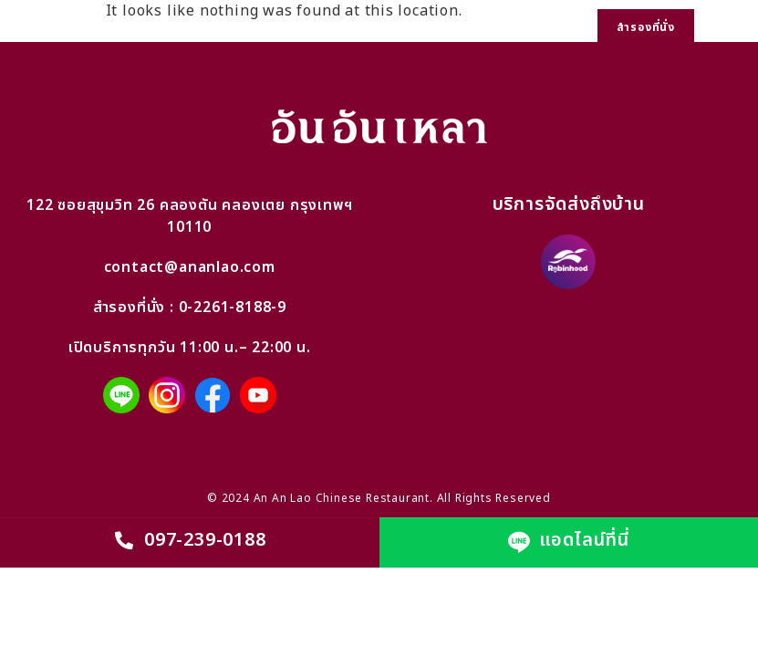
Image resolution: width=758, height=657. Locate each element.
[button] (726, 28)
